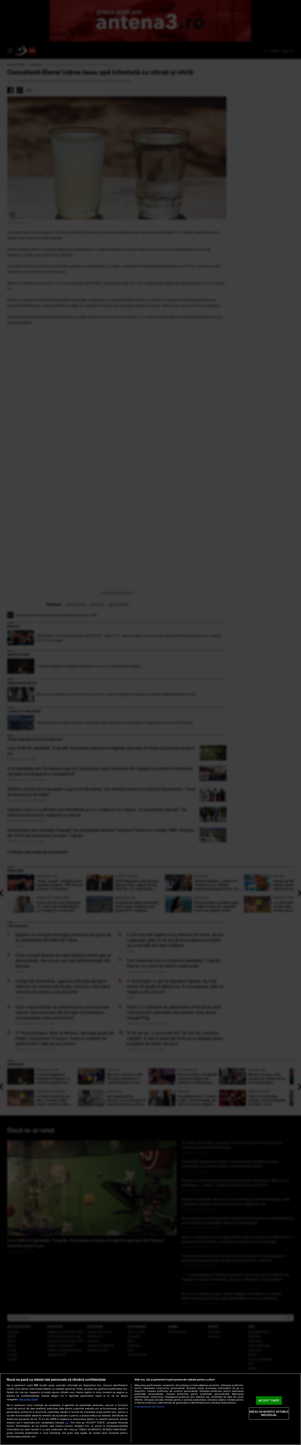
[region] (150, 1409)
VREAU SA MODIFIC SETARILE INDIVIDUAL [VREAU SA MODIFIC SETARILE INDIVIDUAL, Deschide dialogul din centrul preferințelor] (269, 1413)
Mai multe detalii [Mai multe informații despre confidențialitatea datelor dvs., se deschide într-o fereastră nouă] (28, 1399)
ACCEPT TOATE (268, 1400)
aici (67, 1422)
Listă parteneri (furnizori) (149, 1406)
